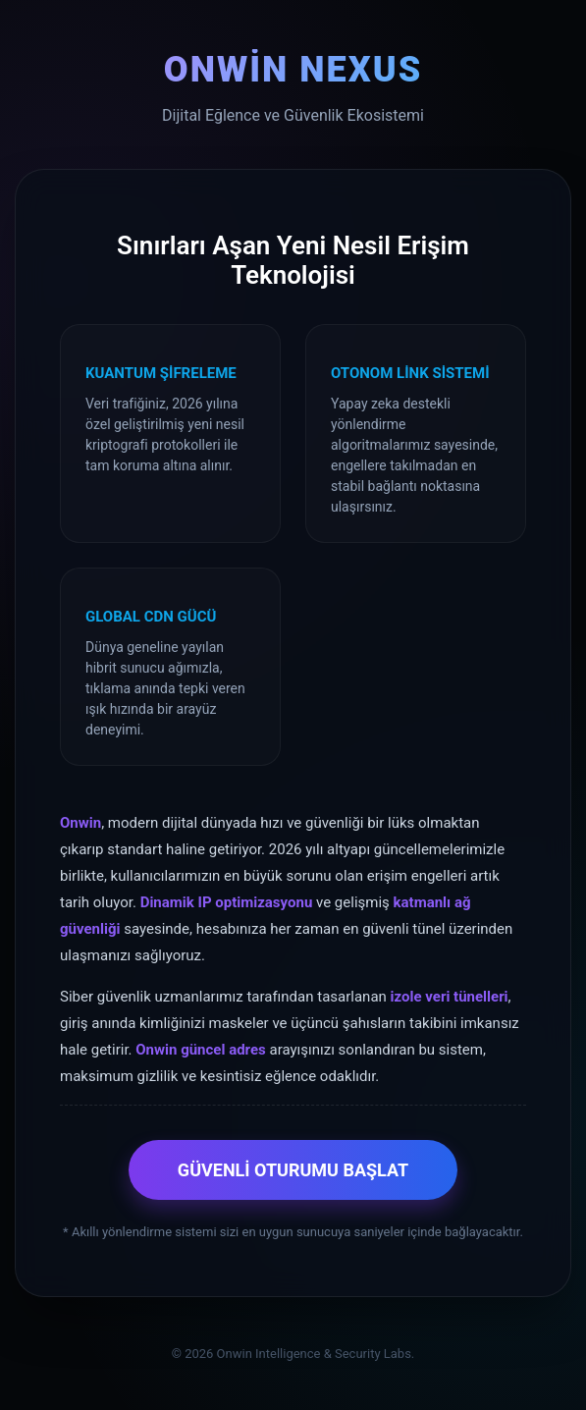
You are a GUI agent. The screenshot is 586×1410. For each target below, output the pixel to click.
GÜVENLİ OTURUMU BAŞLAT (293, 1170)
